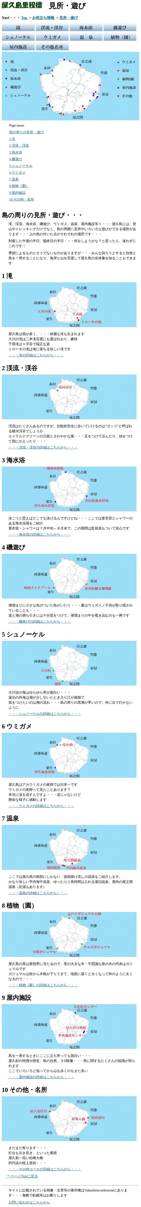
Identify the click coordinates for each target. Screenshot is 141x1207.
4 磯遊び (15, 159)
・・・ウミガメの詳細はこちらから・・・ (41, 806)
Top (24, 18)
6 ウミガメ (17, 172)
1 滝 (12, 139)
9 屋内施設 (17, 193)
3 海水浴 (15, 152)
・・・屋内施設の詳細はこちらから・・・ (41, 1077)
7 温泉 (14, 179)
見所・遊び (68, 18)
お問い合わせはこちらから (29, 1202)
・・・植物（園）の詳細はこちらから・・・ (43, 985)
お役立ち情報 (43, 18)
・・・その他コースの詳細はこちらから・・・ (45, 1169)
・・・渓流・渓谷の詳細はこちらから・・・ (43, 447)
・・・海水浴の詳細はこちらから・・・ (40, 534)
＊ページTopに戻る (22, 1176)
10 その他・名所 (21, 199)
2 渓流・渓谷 (19, 145)
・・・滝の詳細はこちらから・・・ (36, 355)
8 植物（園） (19, 186)
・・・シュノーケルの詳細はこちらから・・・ (45, 714)
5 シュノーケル (20, 166)
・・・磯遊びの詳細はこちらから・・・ (40, 621)
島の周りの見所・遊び (26, 132)
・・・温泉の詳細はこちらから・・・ (38, 893)
